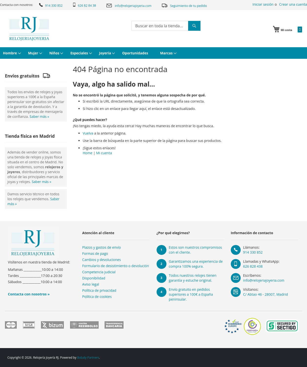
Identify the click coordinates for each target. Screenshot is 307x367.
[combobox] (165, 26)
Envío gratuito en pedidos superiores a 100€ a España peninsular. (191, 294)
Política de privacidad (99, 290)
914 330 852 (50, 5)
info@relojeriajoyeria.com (129, 5)
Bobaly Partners (88, 357)
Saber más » (39, 116)
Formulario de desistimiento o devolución (115, 265)
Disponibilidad (93, 278)
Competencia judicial (99, 272)
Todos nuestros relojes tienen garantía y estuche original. (193, 278)
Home (87, 153)
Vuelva (88, 133)
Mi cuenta (104, 153)
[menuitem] (11, 53)
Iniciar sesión (263, 4)
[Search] (194, 26)
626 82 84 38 (84, 5)
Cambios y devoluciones (101, 259)
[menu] (153, 53)
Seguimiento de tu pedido (184, 5)
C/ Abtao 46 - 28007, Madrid (265, 294)
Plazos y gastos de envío (101, 247)
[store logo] (29, 29)
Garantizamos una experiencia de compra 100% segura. (196, 264)
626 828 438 (253, 266)
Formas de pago (95, 253)
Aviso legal (90, 284)
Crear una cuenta (293, 4)
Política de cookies (97, 296)
